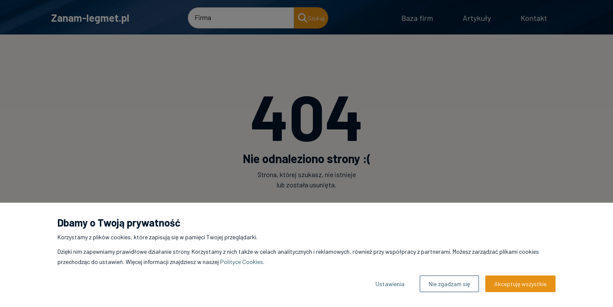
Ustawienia (389, 283)
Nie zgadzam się (449, 283)
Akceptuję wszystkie (520, 283)
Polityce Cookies (241, 261)
